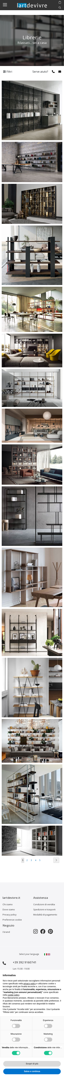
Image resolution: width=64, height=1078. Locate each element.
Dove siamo (9, 909)
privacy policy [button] (29, 983)
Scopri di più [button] (32, 1064)
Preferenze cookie (12, 919)
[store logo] (32, 5)
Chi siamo (8, 904)
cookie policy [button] (13, 995)
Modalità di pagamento (45, 914)
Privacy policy (10, 914)
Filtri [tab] (7, 71)
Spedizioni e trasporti (44, 909)
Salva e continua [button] (32, 1071)
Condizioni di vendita (44, 904)
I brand (6, 931)
